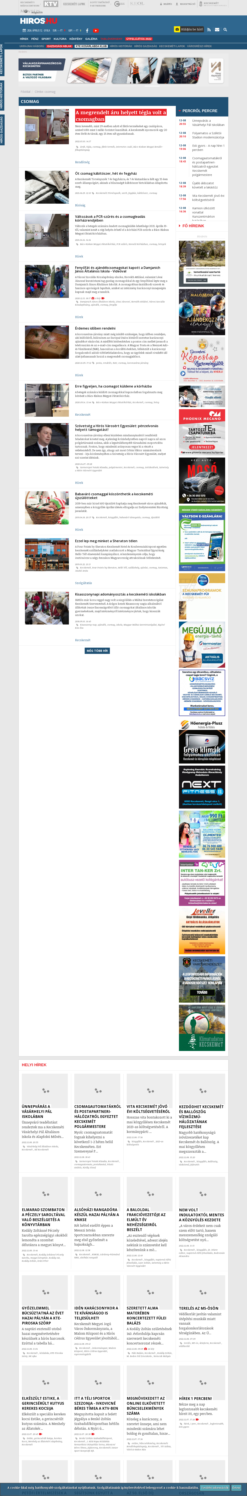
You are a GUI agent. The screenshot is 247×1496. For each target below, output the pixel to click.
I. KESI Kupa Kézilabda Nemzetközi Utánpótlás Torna (91, 1443)
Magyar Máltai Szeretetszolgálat (140, 618)
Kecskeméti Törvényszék (108, 194)
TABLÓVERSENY (111, 38)
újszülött (155, 513)
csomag (97, 148)
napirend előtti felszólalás (199, 1252)
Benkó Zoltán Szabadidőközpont (95, 1438)
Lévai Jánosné (123, 300)
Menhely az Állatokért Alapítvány (45, 1441)
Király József (89, 1167)
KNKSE (95, 1254)
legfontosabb (216, 1423)
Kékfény (76, 38)
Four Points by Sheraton (104, 562)
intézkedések (151, 464)
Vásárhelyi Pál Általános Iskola (42, 1146)
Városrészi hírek (199, 46)
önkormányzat (99, 1348)
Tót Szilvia (166, 1446)
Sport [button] (46, 38)
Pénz (34, 38)
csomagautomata (83, 1164)
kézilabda (44, 1353)
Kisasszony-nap (88, 618)
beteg (156, 399)
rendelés (107, 360)
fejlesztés (194, 1164)
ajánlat (144, 562)
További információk (214, 1488)
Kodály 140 (54, 1257)
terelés (187, 1343)
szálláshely (133, 562)
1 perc (193, 1423)
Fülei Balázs (137, 1353)
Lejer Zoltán (144, 1262)
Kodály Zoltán (29, 1260)
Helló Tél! (122, 562)
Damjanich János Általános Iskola (97, 300)
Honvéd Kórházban (138, 244)
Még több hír (97, 644)
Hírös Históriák (121, 46)
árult (82, 148)
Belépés (166, 3)
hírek (186, 1423)
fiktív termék (108, 148)
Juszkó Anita (81, 565)
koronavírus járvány (137, 360)
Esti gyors (184, 1426)
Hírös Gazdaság (145, 46)
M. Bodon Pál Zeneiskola (139, 1356)
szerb (124, 194)
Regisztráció (185, 3)
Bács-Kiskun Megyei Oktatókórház (97, 244)
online (135, 1443)
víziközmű (184, 1164)
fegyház (132, 194)
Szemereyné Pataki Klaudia (94, 464)
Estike (30, 1438)
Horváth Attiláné (139, 300)
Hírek (79, 256)
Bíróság (80, 206)
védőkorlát (184, 1346)
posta (99, 360)
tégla (88, 148)
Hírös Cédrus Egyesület (95, 1351)
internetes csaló (124, 148)
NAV (115, 360)
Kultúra (60, 38)
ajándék (95, 303)
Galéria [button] (91, 38)
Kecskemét (138, 399)
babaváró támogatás (130, 513)
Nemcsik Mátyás (162, 1356)
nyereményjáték (82, 1354)
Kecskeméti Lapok (172, 46)
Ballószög (212, 1161)
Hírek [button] (24, 38)
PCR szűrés (122, 244)
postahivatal (99, 1164)
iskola (119, 618)
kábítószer (142, 194)
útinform (204, 1343)
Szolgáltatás (83, 578)
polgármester (116, 464)
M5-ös (195, 1343)
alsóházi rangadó (89, 1257)
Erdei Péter (42, 1260)
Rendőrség (82, 164)
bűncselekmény (147, 1443)
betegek (162, 244)
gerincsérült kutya (43, 1438)
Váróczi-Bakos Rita (136, 1449)
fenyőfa (113, 303)
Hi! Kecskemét (42, 1149)
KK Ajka (33, 1356)
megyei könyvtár (39, 1257)
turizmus (162, 562)
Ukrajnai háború (32, 46)
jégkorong (93, 1447)
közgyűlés (113, 513)
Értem (237, 1488)
